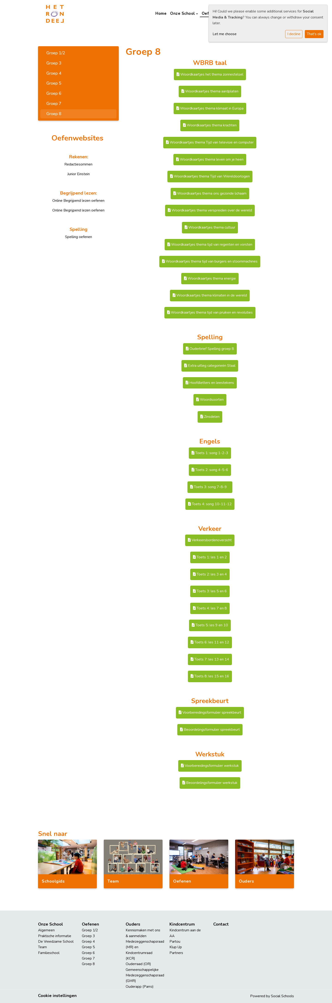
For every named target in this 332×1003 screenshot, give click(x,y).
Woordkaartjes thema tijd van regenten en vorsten (209, 244)
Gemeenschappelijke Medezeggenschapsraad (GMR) (144, 975)
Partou (174, 941)
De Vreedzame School (56, 941)
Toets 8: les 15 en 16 (210, 676)
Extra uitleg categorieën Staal (209, 365)
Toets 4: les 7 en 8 (210, 608)
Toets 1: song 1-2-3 (210, 453)
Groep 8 (53, 113)
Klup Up (175, 947)
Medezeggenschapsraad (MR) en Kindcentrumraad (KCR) (144, 950)
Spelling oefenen (78, 236)
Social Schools (282, 996)
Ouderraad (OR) (138, 964)
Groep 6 (53, 93)
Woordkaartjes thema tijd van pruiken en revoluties (210, 312)
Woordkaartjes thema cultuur (210, 227)
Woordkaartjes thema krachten (210, 125)
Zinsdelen (209, 416)
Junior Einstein (78, 174)
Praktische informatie (54, 936)
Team (42, 947)
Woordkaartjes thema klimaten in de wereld (210, 295)
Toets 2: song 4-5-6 (210, 469)
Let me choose (225, 34)
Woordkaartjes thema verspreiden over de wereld (210, 210)
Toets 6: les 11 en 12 (210, 642)
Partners (176, 953)
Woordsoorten (210, 399)
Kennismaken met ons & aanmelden (143, 933)
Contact (221, 924)
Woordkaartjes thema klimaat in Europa (209, 108)
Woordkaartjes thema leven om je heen (209, 159)
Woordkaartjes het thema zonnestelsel (210, 74)
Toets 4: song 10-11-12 (210, 504)
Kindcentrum (182, 924)
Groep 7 (53, 103)
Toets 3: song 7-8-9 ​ (210, 486)
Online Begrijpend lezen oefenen (78, 200)
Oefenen (90, 924)
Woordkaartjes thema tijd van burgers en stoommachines (210, 261)
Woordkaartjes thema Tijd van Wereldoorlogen (210, 176)
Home (160, 13)
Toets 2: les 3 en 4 (210, 574)
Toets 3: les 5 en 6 (210, 591)
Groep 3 (53, 63)
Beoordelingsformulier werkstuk (209, 782)
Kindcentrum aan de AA (185, 933)
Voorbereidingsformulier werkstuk (210, 765)
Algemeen (46, 930)
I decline (293, 34)
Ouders (133, 924)
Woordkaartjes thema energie (210, 278)
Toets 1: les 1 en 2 (210, 557)
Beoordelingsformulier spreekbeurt (210, 729)
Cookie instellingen (57, 996)
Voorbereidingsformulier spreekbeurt (210, 712)
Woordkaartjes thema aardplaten (209, 91)
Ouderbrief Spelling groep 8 (210, 348)
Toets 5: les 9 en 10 (210, 625)
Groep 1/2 (55, 53)
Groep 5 (53, 83)
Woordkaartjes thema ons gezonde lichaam (209, 193)
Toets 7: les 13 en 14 (210, 659)
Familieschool (48, 953)
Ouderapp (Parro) (140, 986)
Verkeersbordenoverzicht (210, 540)
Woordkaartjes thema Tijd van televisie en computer (210, 142)
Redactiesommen (78, 164)
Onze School (183, 13)
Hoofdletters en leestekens (210, 382)
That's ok (314, 34)
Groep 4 (53, 73)
